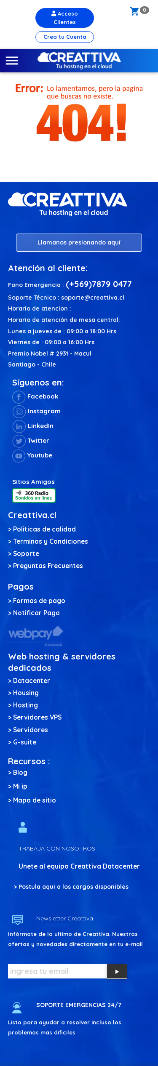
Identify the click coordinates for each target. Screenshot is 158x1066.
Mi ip (20, 786)
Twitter (30, 440)
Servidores (30, 730)
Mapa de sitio (34, 800)
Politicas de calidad (44, 529)
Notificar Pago (36, 613)
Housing (26, 693)
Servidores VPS (37, 717)
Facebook (35, 396)
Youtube (32, 455)
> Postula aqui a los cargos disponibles (71, 887)
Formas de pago (39, 601)
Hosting (25, 705)
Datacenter (31, 681)
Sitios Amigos (33, 482)
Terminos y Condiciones (50, 541)
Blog (20, 772)
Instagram (36, 411)
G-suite (24, 742)
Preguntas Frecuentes (48, 566)
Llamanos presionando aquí (79, 242)
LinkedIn (33, 426)
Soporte (26, 554)
